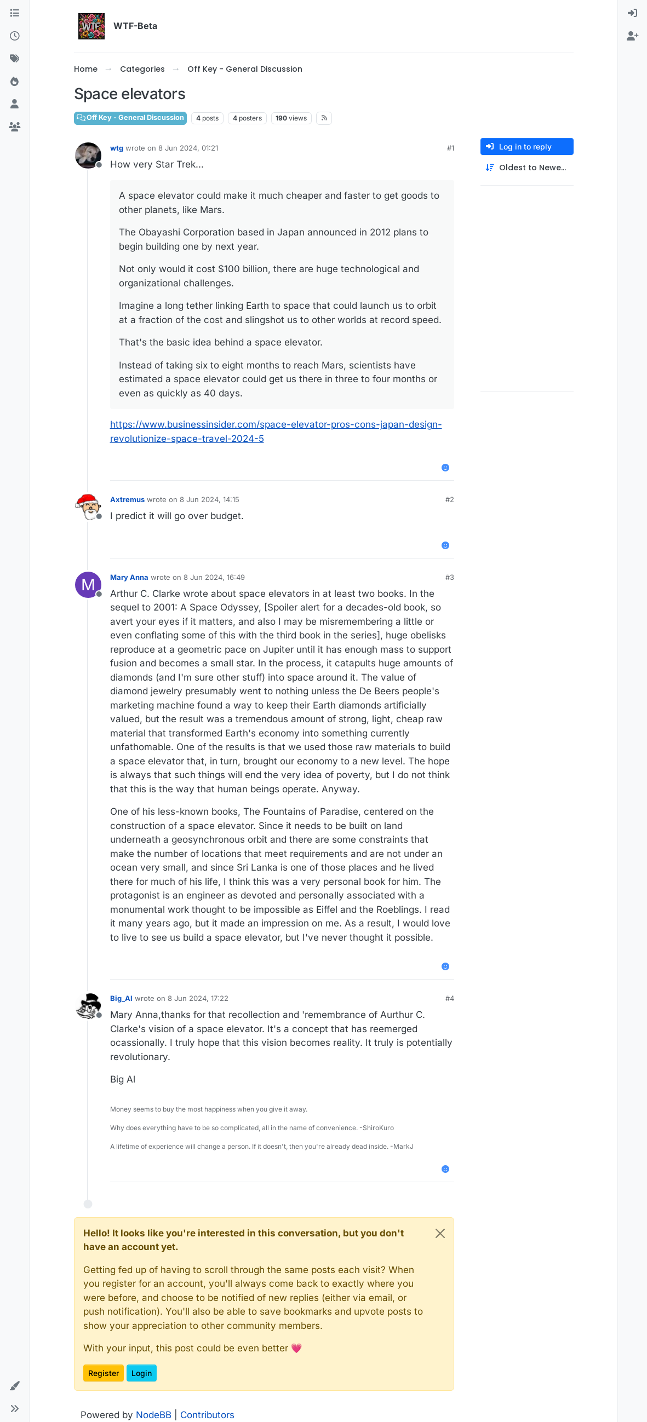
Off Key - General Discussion (131, 117)
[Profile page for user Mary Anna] (88, 585)
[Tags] (14, 59)
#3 (449, 577)
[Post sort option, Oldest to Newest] (527, 167)
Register (103, 1373)
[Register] (632, 36)
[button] (14, 1386)
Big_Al (121, 998)
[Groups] (14, 127)
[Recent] (14, 36)
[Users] (14, 104)
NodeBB (153, 1414)
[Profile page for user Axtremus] (88, 507)
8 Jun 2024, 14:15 (209, 499)
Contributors (207, 1414)
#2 (449, 499)
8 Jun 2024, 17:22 (198, 998)
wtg (116, 147)
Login (141, 1373)
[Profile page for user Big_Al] (88, 1006)
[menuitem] (632, 13)
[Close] (440, 1233)
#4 (449, 998)
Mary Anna (129, 577)
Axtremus (127, 499)
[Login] (632, 13)
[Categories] (14, 13)
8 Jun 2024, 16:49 (214, 577)
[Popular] (14, 82)
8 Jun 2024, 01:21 (188, 147)
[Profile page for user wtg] (88, 155)
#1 (450, 147)
